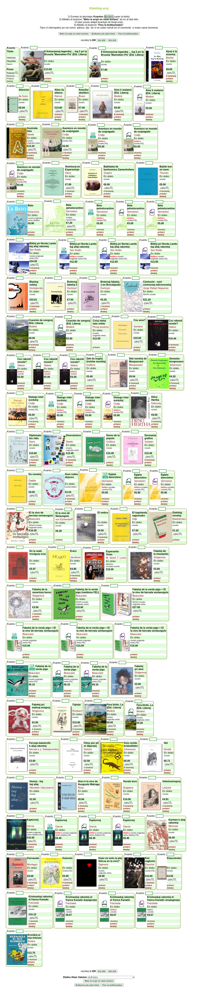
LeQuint (166, 787)
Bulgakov (128, 787)
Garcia (30, 826)
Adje (134, 519)
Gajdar (32, 480)
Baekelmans (179, 519)
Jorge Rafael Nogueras (156, 288)
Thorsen (164, 173)
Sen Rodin (35, 249)
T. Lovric (121, 557)
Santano (138, 326)
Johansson (175, 365)
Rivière (31, 941)
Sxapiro (107, 173)
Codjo (65, 134)
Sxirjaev (148, 441)
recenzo (58, 114)
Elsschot (149, 864)
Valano (172, 327)
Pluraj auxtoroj (101, 327)
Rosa (81, 787)
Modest (118, 96)
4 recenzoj (108, 191)
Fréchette (34, 903)
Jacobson (75, 557)
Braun (82, 96)
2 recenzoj (34, 306)
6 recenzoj (32, 153)
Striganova (160, 557)
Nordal (167, 749)
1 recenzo (83, 114)
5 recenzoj (33, 421)
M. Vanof (111, 557)
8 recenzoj (119, 114)
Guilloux (90, 365)
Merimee (173, 826)
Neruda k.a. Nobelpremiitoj (43, 749)
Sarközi (88, 749)
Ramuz (58, 96)
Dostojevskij (36, 288)
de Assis (23, 96)
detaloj (47, 81)
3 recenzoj (171, 76)
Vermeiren (71, 211)
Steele (30, 134)
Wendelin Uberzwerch (42, 787)
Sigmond (103, 864)
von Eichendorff (64, 519)
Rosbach (77, 711)
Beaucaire (34, 519)
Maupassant (135, 365)
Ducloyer (72, 288)
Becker (170, 57)
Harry (68, 173)
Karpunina (33, 211)
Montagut (32, 864)
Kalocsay (156, 403)
